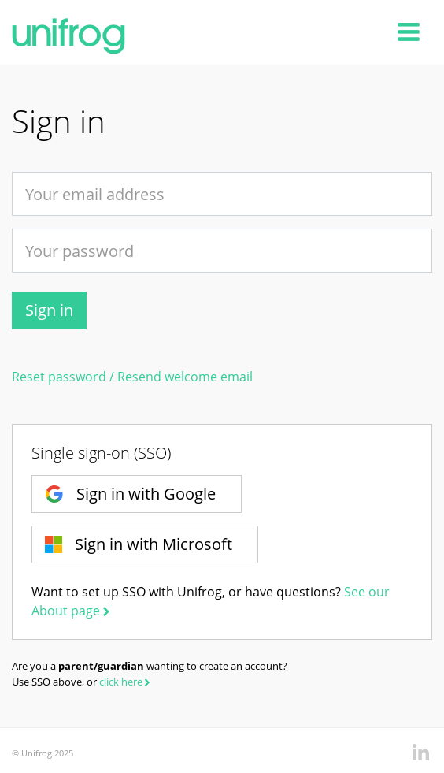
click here (126, 682)
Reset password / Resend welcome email (132, 376)
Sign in (49, 310)
